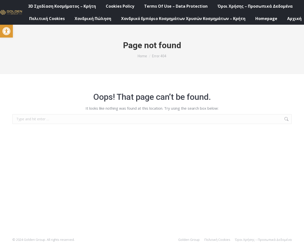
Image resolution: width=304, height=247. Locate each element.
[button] (6, 31)
